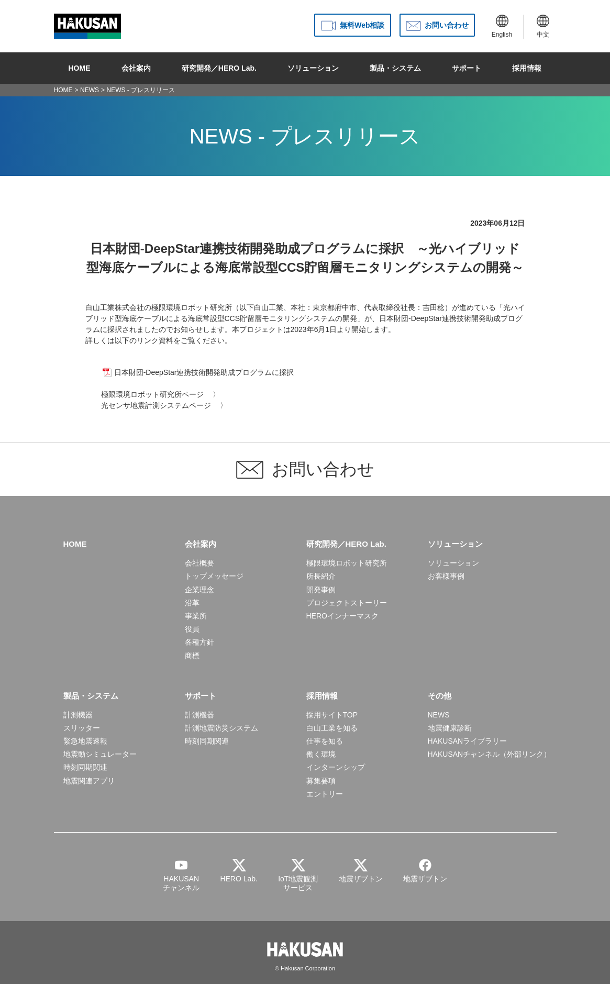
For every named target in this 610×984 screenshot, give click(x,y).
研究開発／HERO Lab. (219, 68)
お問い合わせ (447, 25)
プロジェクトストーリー (346, 603)
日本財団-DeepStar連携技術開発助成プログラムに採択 (204, 372)
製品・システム (395, 68)
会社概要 (199, 563)
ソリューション (313, 68)
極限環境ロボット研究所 (346, 563)
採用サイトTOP (332, 715)
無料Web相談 (362, 25)
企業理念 (199, 589)
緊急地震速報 (85, 741)
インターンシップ (335, 767)
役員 (192, 629)
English (502, 26)
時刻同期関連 (85, 767)
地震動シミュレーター (100, 754)
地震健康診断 (450, 728)
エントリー (324, 794)
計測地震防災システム (221, 728)
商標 (192, 655)
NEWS (89, 90)
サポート (466, 68)
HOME (80, 68)
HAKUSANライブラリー (467, 741)
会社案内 (136, 68)
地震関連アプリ (89, 781)
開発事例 (321, 589)
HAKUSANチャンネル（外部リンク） (489, 754)
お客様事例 (446, 576)
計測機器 (78, 715)
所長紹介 (321, 576)
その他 (439, 695)
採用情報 (526, 68)
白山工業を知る (332, 728)
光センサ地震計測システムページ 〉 (164, 405)
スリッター (81, 728)
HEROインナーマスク (342, 616)
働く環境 (321, 754)
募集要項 (321, 781)
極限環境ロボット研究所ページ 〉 (160, 394)
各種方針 (199, 642)
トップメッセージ (214, 576)
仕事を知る (324, 741)
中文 (543, 26)
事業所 (196, 616)
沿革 (192, 603)
